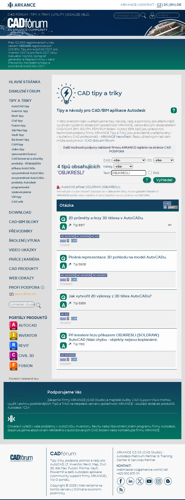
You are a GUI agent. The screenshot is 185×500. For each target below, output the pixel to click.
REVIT (19, 345)
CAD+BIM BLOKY (24, 221)
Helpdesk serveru (87, 404)
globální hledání (146, 191)
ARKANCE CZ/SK (129, 452)
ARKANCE (128, 5)
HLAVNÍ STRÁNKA (24, 82)
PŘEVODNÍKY (21, 231)
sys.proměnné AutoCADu (28, 173)
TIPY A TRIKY (20, 100)
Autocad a (16, 382)
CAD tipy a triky (89, 93)
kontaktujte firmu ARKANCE (138, 430)
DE (179, 5)
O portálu (62, 480)
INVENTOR (23, 335)
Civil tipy (17, 120)
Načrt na (15, 386)
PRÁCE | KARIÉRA (24, 259)
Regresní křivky (35, 59)
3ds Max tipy (19, 130)
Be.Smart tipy (20, 139)
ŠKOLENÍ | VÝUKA (24, 240)
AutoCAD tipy (20, 106)
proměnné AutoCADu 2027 (26, 66)
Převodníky (15, 62)
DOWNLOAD (20, 212)
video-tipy (18, 149)
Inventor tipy (20, 111)
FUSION (21, 365)
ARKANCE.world (66, 195)
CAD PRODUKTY (23, 268)
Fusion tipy (18, 125)
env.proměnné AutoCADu (28, 178)
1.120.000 (25, 46)
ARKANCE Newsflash (116, 137)
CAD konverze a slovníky (27, 158)
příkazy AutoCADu (23, 168)
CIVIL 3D (21, 355)
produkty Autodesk (24, 182)
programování (20, 187)
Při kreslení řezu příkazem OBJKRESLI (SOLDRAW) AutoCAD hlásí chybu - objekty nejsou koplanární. (114, 337)
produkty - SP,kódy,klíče (26, 163)
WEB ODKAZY (21, 278)
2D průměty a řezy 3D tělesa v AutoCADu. (106, 218)
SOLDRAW (93, 187)
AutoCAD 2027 (42, 49)
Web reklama (88, 486)
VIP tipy (16, 197)
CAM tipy (17, 144)
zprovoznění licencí (24, 154)
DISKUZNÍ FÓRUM (24, 91)
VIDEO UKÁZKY (22, 250)
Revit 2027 (42, 52)
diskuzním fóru (117, 191)
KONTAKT (146, 5)
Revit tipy (18, 116)
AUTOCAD (23, 325)
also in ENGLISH (22, 294)
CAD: (107, 160)
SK (166, 5)
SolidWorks (16, 396)
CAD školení (100, 430)
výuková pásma (21, 192)
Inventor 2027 (17, 52)
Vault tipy (18, 135)
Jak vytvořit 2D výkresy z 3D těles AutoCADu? (110, 296)
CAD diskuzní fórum (99, 141)
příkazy (43, 62)
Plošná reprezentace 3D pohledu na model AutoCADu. (117, 257)
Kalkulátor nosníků (20, 56)
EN (172, 5)
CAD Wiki (143, 195)
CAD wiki (17, 201)
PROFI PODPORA (24, 287)
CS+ (26, 408)
